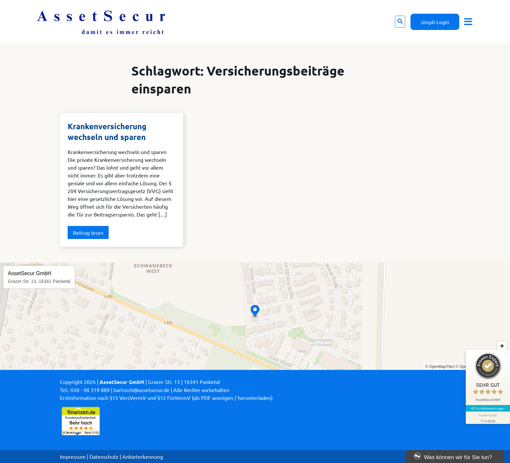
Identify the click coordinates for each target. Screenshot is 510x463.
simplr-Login (435, 22)
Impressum (73, 456)
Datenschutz (103, 456)
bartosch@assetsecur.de (141, 389)
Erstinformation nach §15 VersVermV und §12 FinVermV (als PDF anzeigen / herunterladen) (166, 397)
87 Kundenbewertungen (487, 408)
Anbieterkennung (142, 456)
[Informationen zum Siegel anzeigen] (488, 418)
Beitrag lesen (88, 232)
